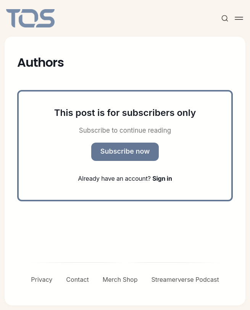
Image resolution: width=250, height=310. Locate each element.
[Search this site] (225, 18)
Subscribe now (125, 151)
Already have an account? (125, 178)
